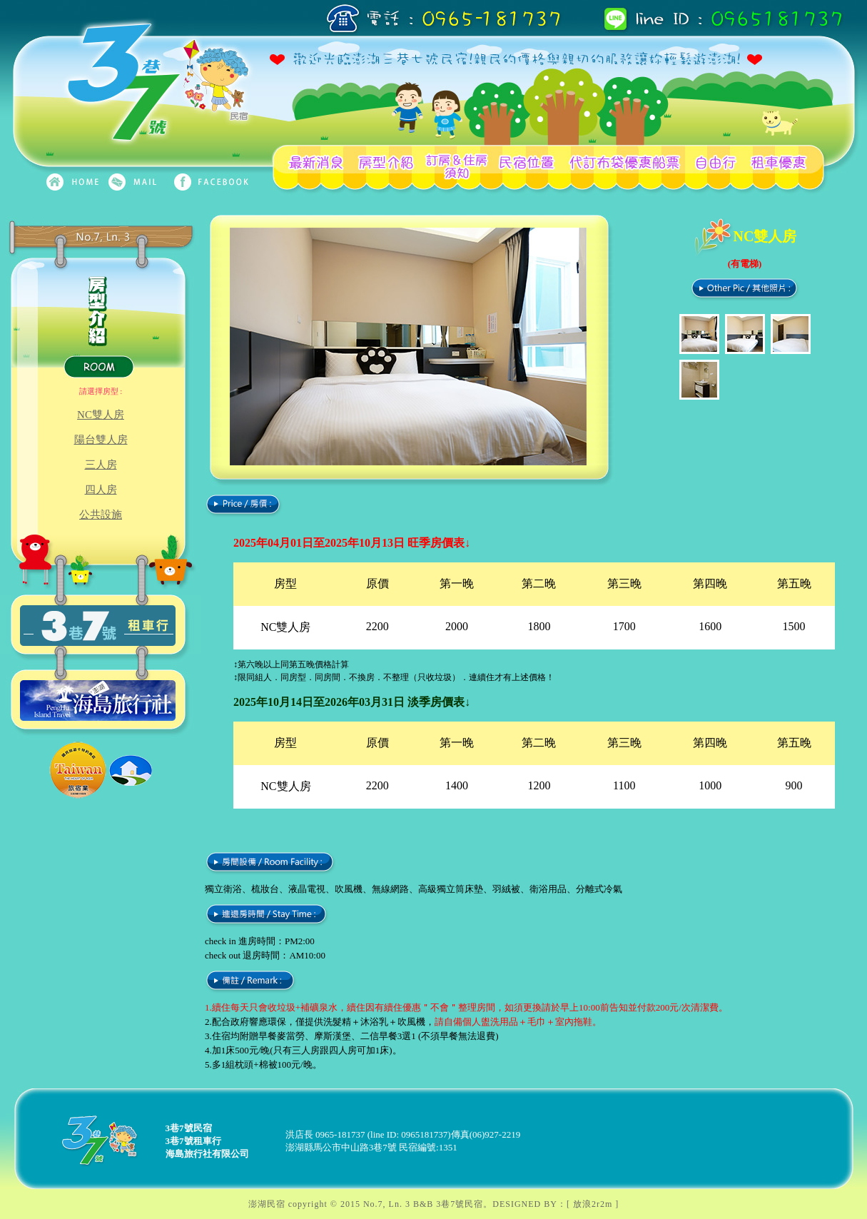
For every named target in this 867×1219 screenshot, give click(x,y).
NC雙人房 (100, 414)
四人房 (101, 489)
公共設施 (100, 514)
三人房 (101, 464)
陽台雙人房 (101, 439)
